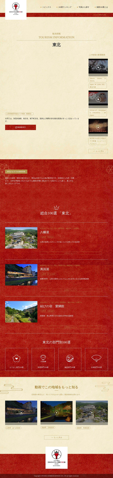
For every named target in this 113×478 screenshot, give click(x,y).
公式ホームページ (70, 253)
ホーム (95, 14)
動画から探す (102, 14)
